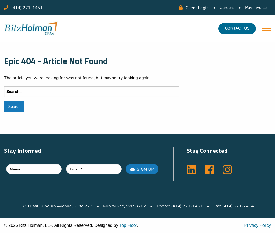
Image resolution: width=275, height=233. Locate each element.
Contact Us (237, 28)
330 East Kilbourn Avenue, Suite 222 (56, 206)
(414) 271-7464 (238, 206)
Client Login (194, 8)
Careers (227, 7)
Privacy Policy (257, 225)
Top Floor (128, 225)
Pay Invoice (256, 7)
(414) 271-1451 (27, 8)
